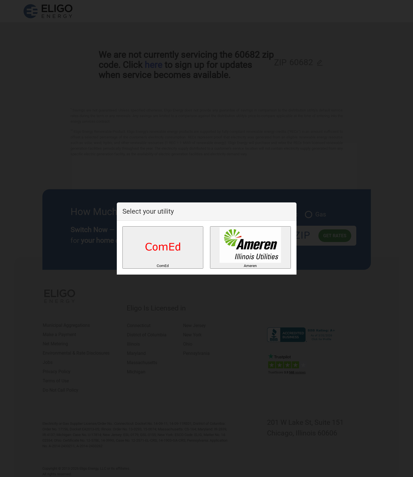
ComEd (162, 247)
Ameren (250, 247)
